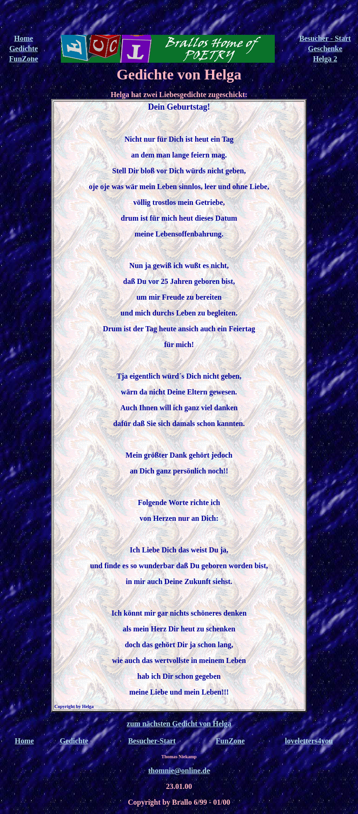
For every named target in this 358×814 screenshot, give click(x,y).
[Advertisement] (179, 18)
